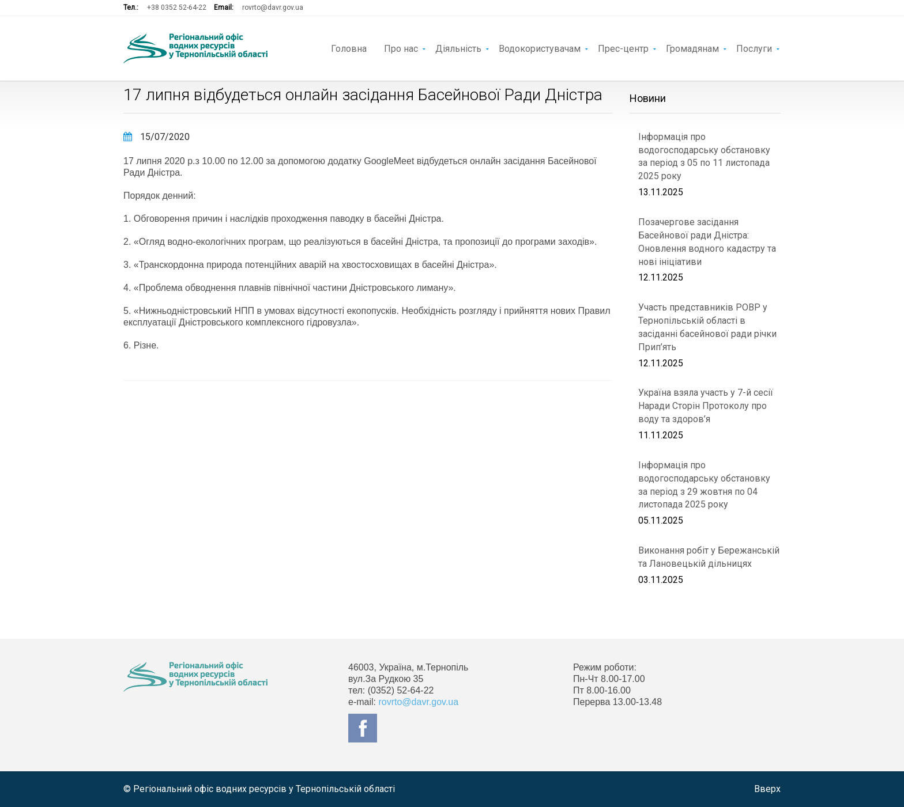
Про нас (401, 48)
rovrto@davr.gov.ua (272, 7)
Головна (349, 48)
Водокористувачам (540, 48)
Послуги (754, 48)
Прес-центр (623, 48)
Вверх (767, 788)
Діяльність (458, 48)
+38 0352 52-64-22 (176, 7)
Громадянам (692, 48)
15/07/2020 (156, 136)
